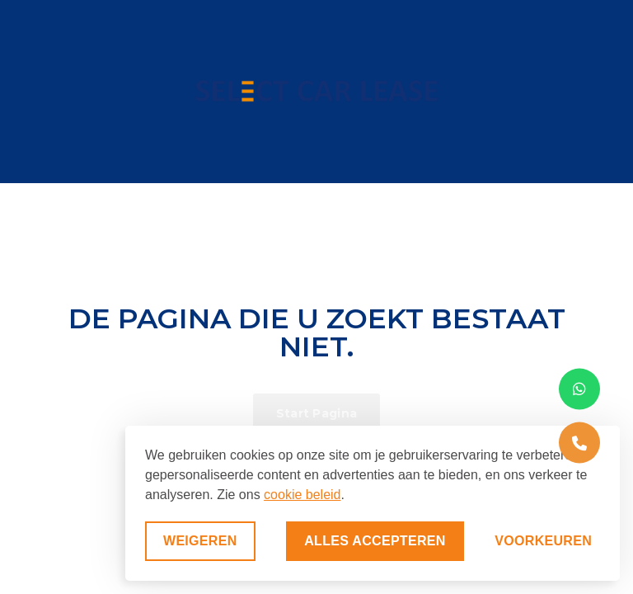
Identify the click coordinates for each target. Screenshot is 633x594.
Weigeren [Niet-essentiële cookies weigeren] (200, 541)
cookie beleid (302, 495)
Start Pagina (317, 413)
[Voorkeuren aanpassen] (543, 541)
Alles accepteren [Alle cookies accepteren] (374, 541)
